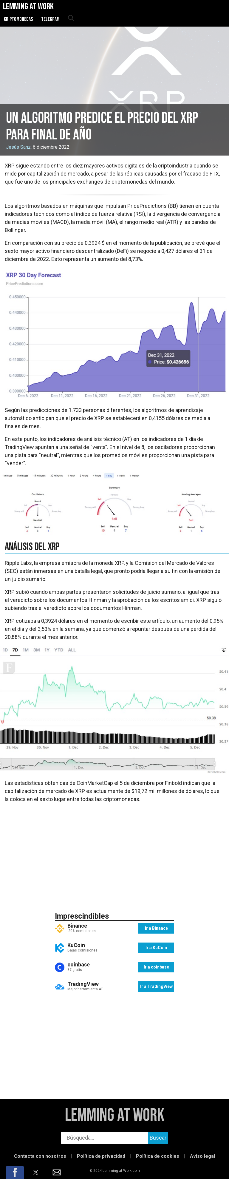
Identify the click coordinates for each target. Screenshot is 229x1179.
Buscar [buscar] (158, 1138)
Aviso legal (202, 1156)
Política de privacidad (101, 1156)
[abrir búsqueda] (70, 18)
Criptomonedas (18, 19)
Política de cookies (157, 1156)
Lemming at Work (114, 1115)
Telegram (50, 19)
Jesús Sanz (18, 147)
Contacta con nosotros (40, 1156)
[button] (15, 1172)
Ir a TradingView (156, 986)
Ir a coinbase (156, 967)
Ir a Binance (156, 928)
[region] (114, 857)
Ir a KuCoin (156, 947)
